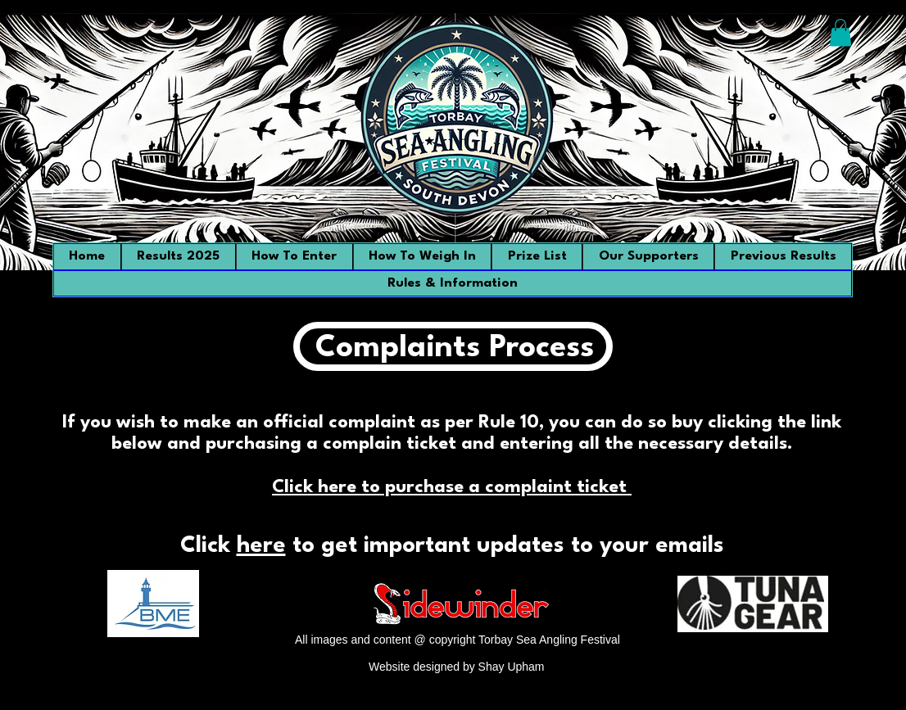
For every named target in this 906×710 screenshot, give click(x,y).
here (261, 546)
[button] (840, 32)
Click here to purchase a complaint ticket (452, 487)
